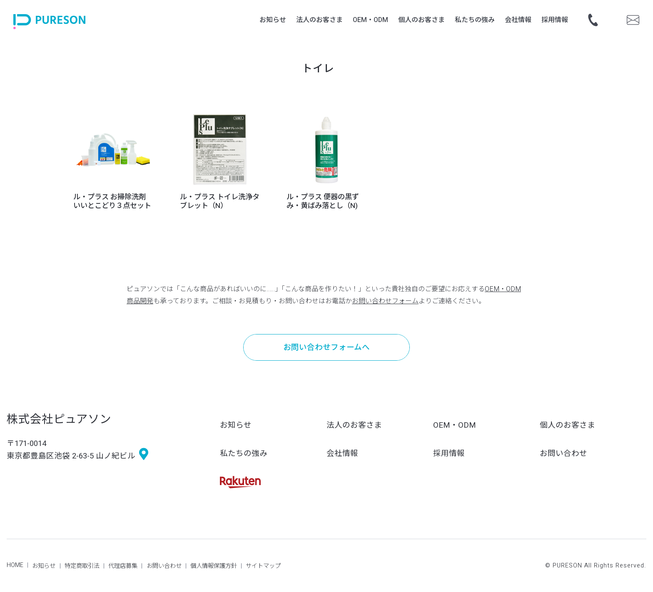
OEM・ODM (454, 425)
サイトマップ (263, 566)
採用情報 (449, 453)
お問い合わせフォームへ (326, 347)
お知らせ (236, 425)
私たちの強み (243, 453)
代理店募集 (122, 566)
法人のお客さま (354, 425)
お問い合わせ (563, 453)
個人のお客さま (567, 425)
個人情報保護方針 (213, 566)
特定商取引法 (82, 566)
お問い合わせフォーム (385, 301)
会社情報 (342, 453)
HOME (15, 565)
